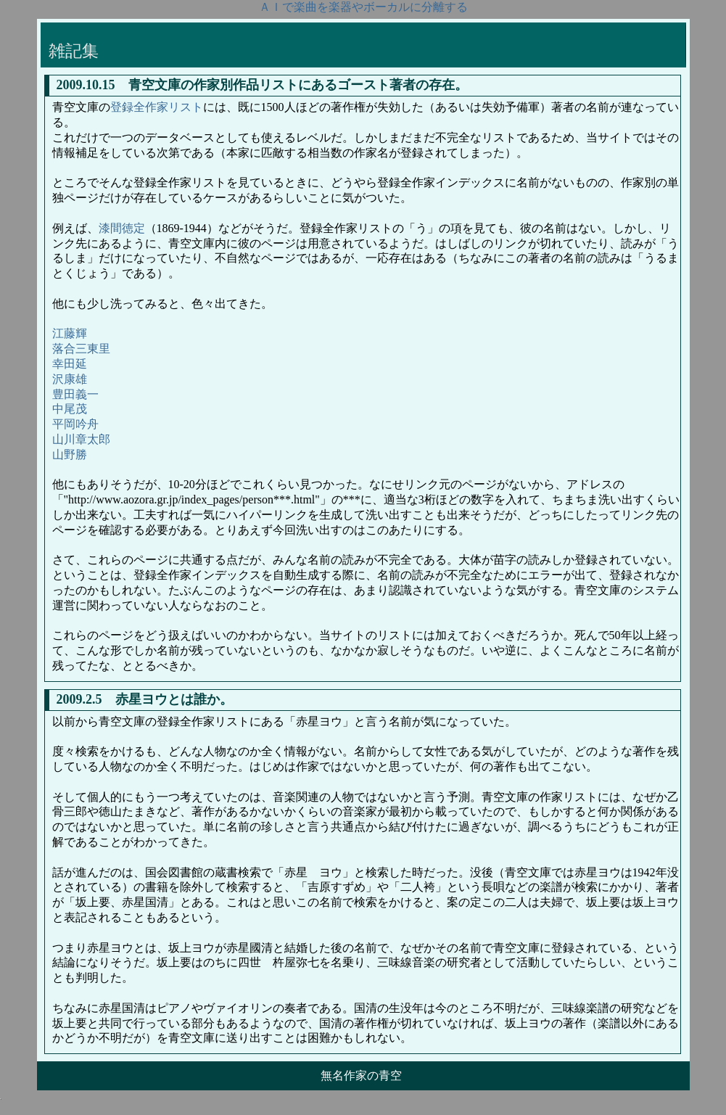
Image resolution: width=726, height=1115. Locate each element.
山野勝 (69, 454)
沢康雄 (69, 379)
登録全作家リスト (156, 107)
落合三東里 (81, 348)
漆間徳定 (122, 228)
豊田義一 (75, 394)
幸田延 (69, 364)
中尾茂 (69, 409)
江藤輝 (69, 333)
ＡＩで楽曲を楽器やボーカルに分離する (363, 7)
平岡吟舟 (75, 424)
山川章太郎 (81, 439)
